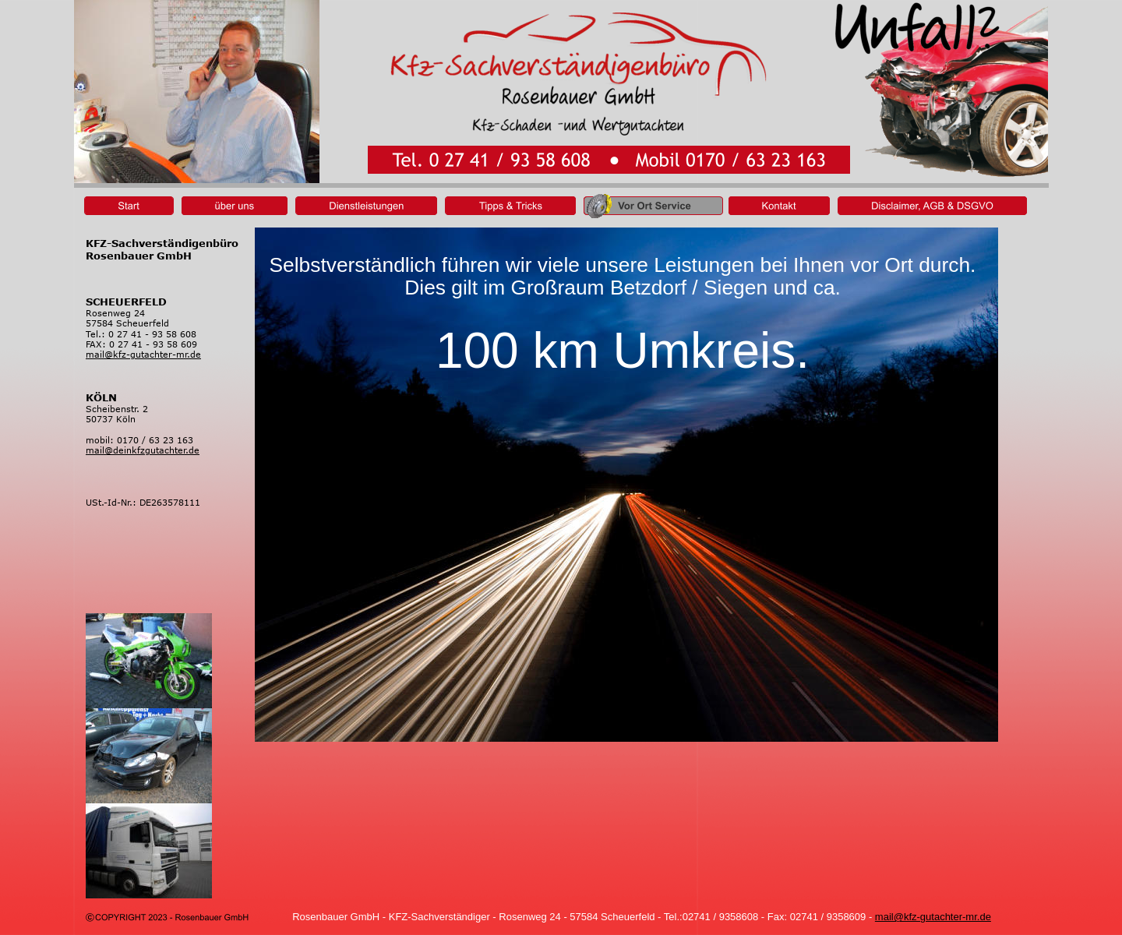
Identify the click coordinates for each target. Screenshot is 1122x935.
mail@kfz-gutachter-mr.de (933, 917)
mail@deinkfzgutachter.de (142, 450)
